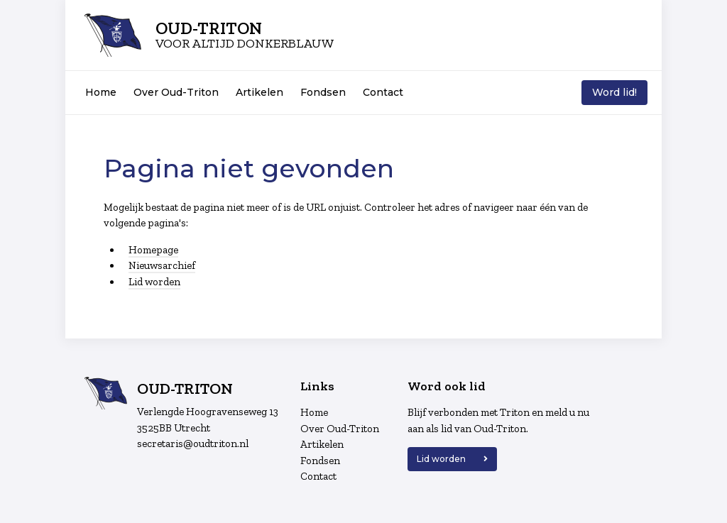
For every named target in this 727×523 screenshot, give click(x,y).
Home (100, 92)
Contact (383, 92)
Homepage (153, 249)
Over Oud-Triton (176, 92)
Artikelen (259, 92)
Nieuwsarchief (162, 265)
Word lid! (614, 92)
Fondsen (323, 92)
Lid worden (154, 281)
